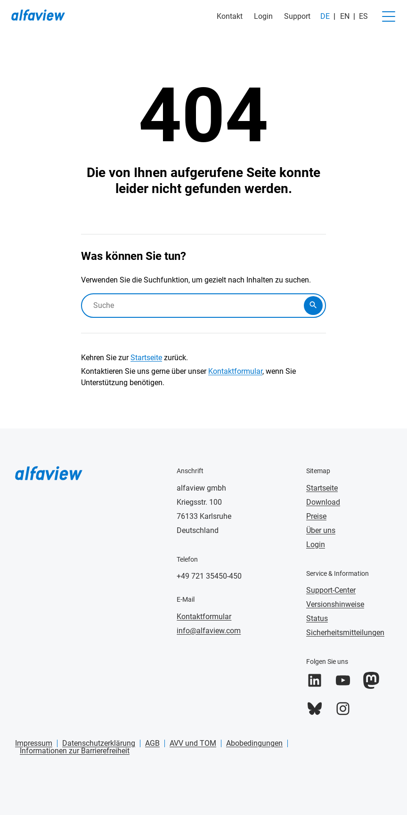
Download (323, 502)
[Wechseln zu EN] (343, 16)
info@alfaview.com (209, 630)
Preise (316, 516)
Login (263, 16)
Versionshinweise (335, 604)
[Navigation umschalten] (389, 16)
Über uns (320, 530)
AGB (152, 743)
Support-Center (331, 590)
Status (317, 618)
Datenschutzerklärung (98, 743)
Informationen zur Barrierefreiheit (75, 750)
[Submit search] (313, 305)
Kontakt (230, 16)
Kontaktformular (235, 371)
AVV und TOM (193, 743)
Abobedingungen (254, 743)
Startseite (146, 357)
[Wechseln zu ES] (360, 16)
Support (297, 16)
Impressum (33, 743)
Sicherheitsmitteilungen (345, 632)
